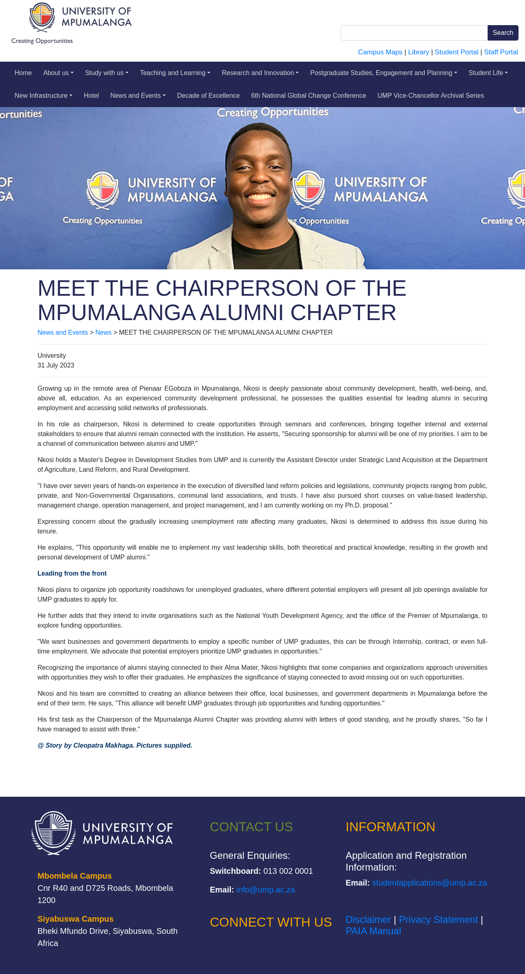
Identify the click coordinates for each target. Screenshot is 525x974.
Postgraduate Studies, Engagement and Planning (383, 72)
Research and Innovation (260, 72)
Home (23, 72)
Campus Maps (380, 52)
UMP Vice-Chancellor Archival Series (430, 95)
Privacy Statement (438, 919)
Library (418, 52)
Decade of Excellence (208, 95)
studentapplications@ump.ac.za (429, 882)
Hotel (91, 95)
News (103, 332)
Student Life (488, 72)
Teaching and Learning (175, 72)
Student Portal (457, 52)
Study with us (107, 72)
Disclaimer (368, 919)
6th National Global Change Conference (308, 95)
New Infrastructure (44, 95)
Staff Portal (501, 52)
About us (58, 72)
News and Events (138, 95)
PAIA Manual (373, 930)
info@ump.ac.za (265, 889)
